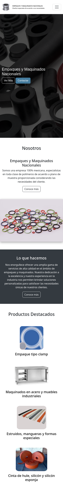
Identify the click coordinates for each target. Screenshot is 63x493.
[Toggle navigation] (56, 7)
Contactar (23, 80)
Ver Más (8, 80)
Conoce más (31, 189)
